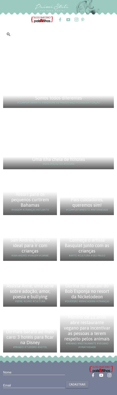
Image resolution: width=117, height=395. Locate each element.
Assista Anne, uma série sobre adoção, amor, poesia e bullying (30, 291)
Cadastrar (77, 384)
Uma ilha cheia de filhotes (58, 159)
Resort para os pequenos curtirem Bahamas (30, 200)
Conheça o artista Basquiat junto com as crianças (87, 245)
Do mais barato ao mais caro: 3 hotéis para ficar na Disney (30, 337)
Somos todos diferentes (58, 98)
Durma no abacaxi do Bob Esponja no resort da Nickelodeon (87, 291)
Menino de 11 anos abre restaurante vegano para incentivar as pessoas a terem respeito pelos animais (87, 327)
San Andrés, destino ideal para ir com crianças (30, 245)
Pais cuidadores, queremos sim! (87, 202)
